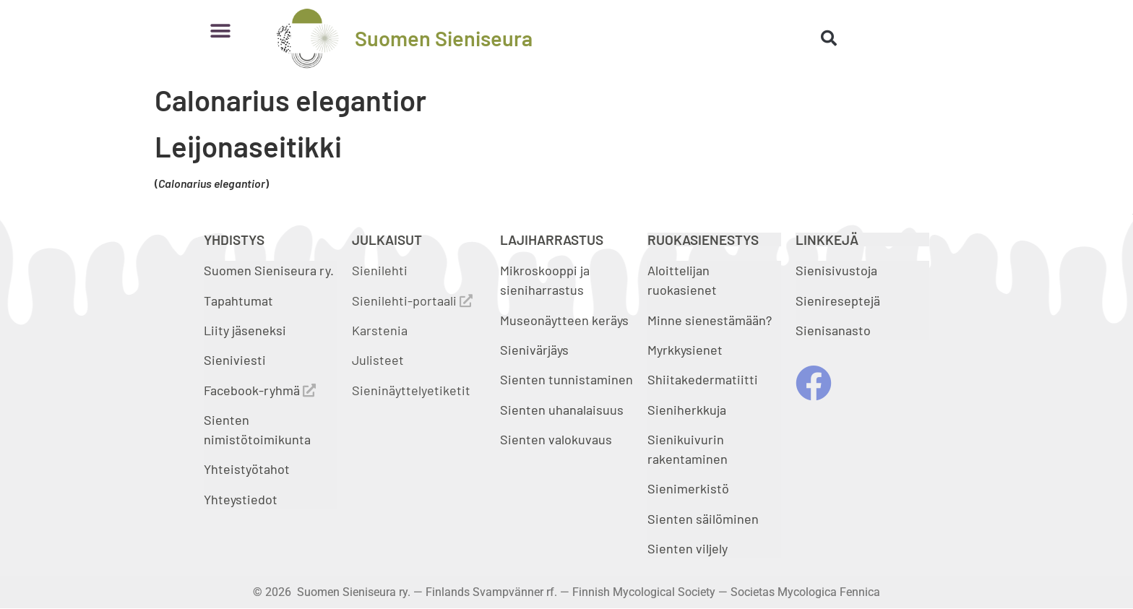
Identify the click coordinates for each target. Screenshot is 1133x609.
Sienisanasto (833, 330)
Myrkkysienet (685, 350)
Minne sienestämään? (709, 320)
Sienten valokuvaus (556, 439)
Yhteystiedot (240, 499)
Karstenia (380, 330)
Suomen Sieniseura (444, 38)
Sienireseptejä (838, 300)
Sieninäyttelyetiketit (411, 390)
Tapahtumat (238, 300)
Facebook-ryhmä (260, 390)
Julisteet (378, 360)
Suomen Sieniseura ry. (269, 270)
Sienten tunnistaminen (566, 379)
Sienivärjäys (534, 350)
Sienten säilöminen (703, 519)
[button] (220, 30)
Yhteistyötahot (247, 469)
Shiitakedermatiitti (702, 379)
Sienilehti (380, 270)
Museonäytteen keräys (564, 320)
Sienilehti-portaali (412, 300)
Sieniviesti (236, 360)
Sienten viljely (687, 548)
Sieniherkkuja (686, 410)
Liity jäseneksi (245, 330)
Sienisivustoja (836, 270)
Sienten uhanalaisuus (562, 410)
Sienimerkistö (688, 488)
